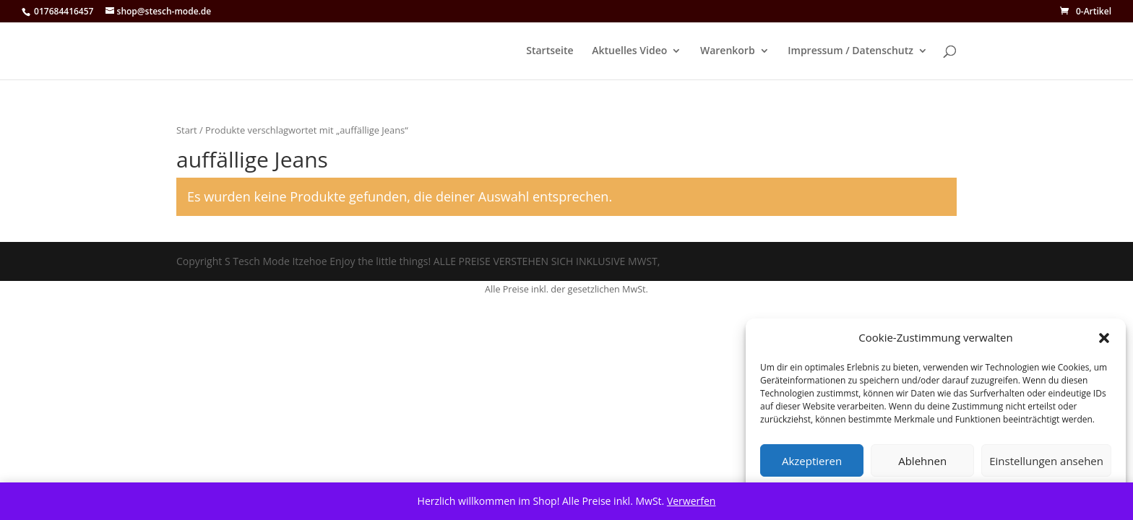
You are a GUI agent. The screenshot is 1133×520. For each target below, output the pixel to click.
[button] (1104, 338)
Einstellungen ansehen (1046, 461)
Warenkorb (727, 51)
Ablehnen (922, 461)
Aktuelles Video (629, 51)
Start (186, 130)
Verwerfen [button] (691, 501)
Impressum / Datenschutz (850, 51)
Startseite (549, 51)
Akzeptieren (812, 461)
